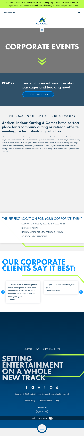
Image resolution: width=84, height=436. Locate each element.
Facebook (27, 387)
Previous (3, 293)
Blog (57, 400)
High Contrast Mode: (40, 418)
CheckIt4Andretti (45, 400)
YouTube (39, 387)
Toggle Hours (42, 30)
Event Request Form (38, 94)
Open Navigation (43, 428)
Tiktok (57, 387)
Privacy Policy (30, 400)
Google (33, 387)
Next (81, 293)
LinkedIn (45, 387)
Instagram (51, 387)
